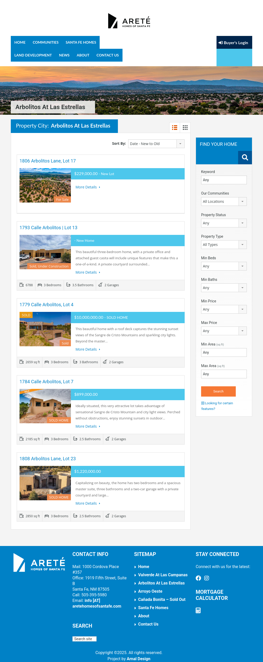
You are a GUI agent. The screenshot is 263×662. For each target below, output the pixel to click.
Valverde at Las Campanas (163, 570)
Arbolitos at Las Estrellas (161, 578)
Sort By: (119, 138)
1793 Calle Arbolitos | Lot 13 (48, 223)
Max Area (213, 361)
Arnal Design (138, 654)
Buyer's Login (233, 49)
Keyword (208, 167)
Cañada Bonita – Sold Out (161, 594)
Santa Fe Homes (81, 42)
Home (19, 42)
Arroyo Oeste (150, 586)
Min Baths (209, 275)
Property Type (212, 232)
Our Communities (215, 189)
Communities (45, 42)
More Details (88, 182)
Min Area (212, 340)
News (64, 55)
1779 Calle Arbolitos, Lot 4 (46, 300)
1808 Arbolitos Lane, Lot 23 (48, 454)
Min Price (208, 296)
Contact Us (108, 55)
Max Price (209, 318)
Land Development (33, 55)
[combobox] (156, 139)
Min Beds (208, 253)
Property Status (213, 210)
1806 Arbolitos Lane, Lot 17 (48, 156)
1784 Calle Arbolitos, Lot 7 (46, 377)
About (83, 55)
